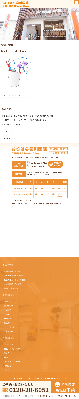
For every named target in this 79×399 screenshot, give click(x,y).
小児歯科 (8, 310)
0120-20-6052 (39, 162)
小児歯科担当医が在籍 (13, 284)
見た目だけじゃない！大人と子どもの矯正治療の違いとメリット (27, 120)
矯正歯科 (8, 322)
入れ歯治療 (9, 331)
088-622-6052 (39, 166)
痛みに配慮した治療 (12, 271)
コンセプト (9, 344)
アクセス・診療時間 (12, 361)
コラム (7, 370)
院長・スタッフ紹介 (12, 348)
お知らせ (8, 365)
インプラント (10, 327)
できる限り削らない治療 (14, 275)
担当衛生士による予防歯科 (15, 279)
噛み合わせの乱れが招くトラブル (15, 124)
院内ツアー (9, 357)
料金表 (7, 353)
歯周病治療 (9, 305)
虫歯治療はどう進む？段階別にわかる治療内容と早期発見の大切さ (27, 115)
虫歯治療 (8, 301)
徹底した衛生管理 (11, 288)
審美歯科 (8, 318)
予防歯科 (8, 314)
